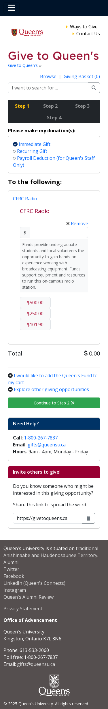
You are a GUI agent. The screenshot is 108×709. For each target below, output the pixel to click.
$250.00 (35, 313)
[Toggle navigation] (11, 8)
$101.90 (35, 324)
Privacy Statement (22, 608)
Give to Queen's (23, 65)
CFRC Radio (25, 198)
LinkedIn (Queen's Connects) (34, 583)
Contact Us (88, 33)
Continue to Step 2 (54, 403)
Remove (77, 223)
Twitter (11, 569)
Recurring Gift (30, 151)
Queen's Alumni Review (28, 597)
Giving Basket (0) (82, 76)
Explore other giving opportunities (51, 389)
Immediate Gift (31, 144)
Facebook (13, 576)
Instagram (14, 590)
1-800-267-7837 (41, 438)
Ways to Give (84, 26)
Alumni (10, 562)
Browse (49, 76)
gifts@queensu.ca (47, 444)
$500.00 (35, 302)
